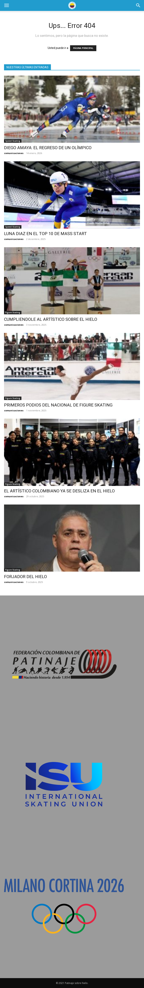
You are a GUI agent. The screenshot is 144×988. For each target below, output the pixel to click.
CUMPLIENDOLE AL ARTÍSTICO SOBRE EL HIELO (50, 319)
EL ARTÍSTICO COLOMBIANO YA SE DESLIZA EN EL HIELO (59, 491)
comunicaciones (13, 153)
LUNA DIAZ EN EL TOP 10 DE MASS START (45, 233)
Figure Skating (12, 312)
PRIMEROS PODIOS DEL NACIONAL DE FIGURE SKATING (58, 405)
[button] (6, 5)
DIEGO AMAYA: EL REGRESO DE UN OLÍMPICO (47, 147)
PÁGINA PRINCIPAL (83, 48)
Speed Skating (12, 140)
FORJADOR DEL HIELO (25, 576)
